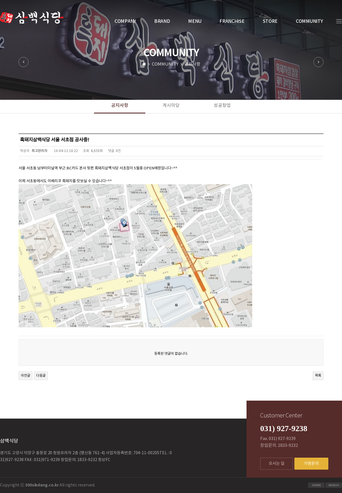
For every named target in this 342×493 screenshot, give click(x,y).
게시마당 (171, 105)
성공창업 (222, 105)
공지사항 (119, 105)
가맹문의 (311, 463)
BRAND (162, 21)
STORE (270, 21)
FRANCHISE (231, 21)
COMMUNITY (309, 21)
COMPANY (125, 21)
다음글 (41, 376)
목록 (318, 376)
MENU (194, 21)
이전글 (25, 376)
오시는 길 (276, 463)
